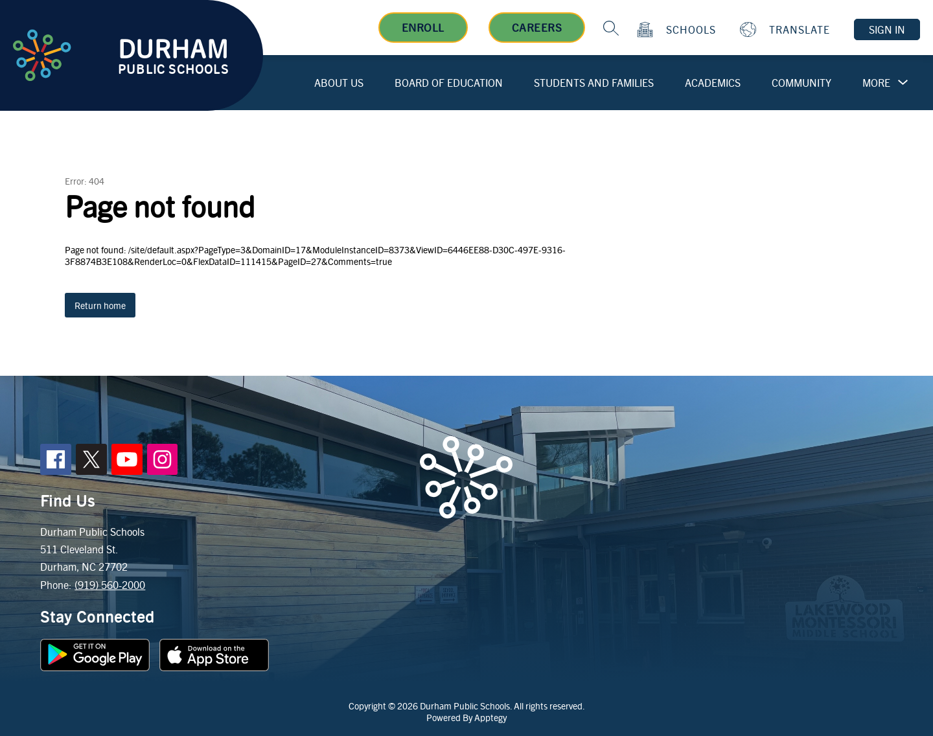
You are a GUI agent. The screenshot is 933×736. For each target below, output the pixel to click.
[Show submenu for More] (876, 83)
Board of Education (449, 82)
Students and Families (594, 82)
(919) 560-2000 (110, 585)
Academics (713, 82)
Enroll (423, 27)
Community (801, 82)
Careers (537, 27)
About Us (338, 82)
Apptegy (490, 717)
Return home (100, 305)
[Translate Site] (786, 29)
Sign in (887, 29)
